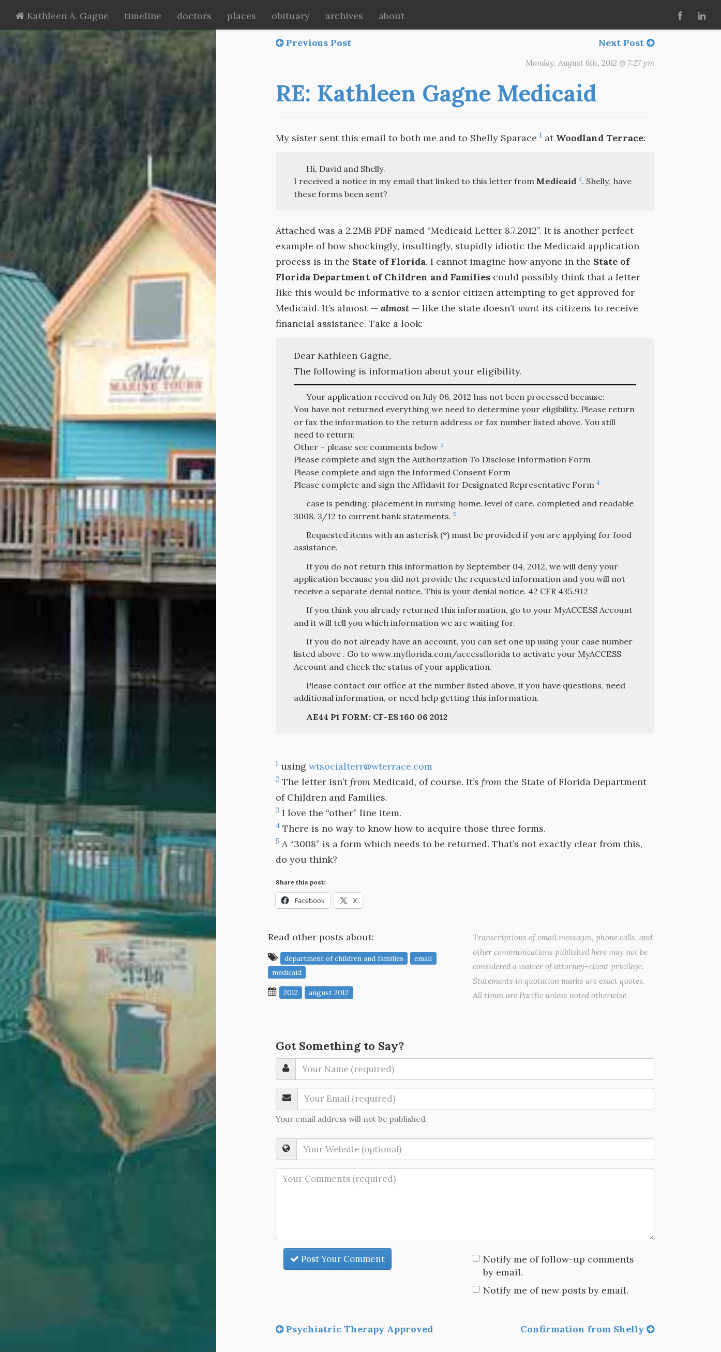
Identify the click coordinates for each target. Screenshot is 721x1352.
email (423, 958)
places (241, 16)
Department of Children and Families (343, 958)
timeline (142, 16)
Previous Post (313, 43)
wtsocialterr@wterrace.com (370, 766)
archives (344, 16)
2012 (290, 992)
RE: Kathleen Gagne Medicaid (436, 93)
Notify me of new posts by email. (555, 1290)
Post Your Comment (337, 1259)
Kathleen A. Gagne (62, 16)
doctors (194, 16)
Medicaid (287, 972)
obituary (291, 16)
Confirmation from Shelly (587, 1329)
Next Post (626, 43)
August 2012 (329, 992)
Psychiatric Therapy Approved (354, 1329)
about (391, 16)
